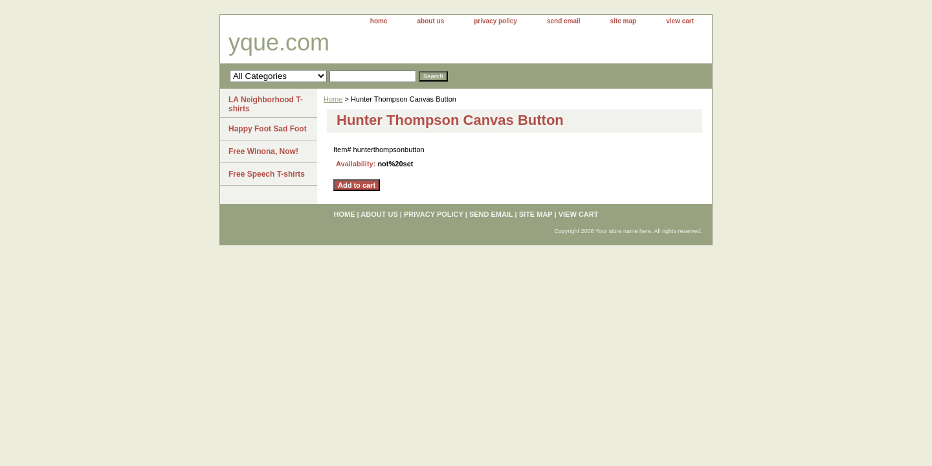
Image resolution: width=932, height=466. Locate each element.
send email (564, 21)
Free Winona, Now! (263, 151)
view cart (680, 21)
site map (623, 21)
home (379, 21)
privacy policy (495, 21)
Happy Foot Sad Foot (267, 128)
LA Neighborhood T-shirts (265, 104)
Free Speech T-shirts (266, 174)
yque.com (278, 42)
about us (431, 21)
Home (333, 99)
